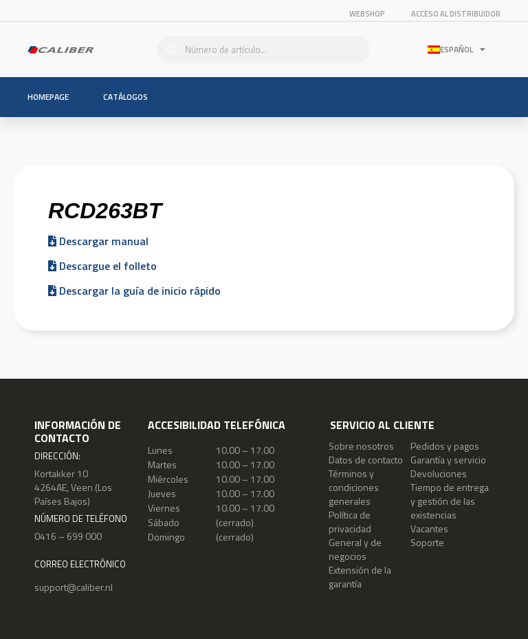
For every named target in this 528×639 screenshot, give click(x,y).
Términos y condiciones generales (354, 487)
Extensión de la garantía (360, 577)
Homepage (48, 96)
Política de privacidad (350, 521)
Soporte (427, 542)
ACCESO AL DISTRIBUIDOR (455, 13)
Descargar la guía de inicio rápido (134, 290)
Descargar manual (98, 241)
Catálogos (125, 96)
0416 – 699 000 (68, 536)
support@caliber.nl (73, 587)
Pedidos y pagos (444, 446)
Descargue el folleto (102, 266)
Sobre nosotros (361, 446)
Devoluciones (438, 473)
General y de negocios (355, 549)
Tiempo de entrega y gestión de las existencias (449, 501)
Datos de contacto (366, 459)
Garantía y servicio (448, 459)
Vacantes (429, 528)
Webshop (367, 13)
